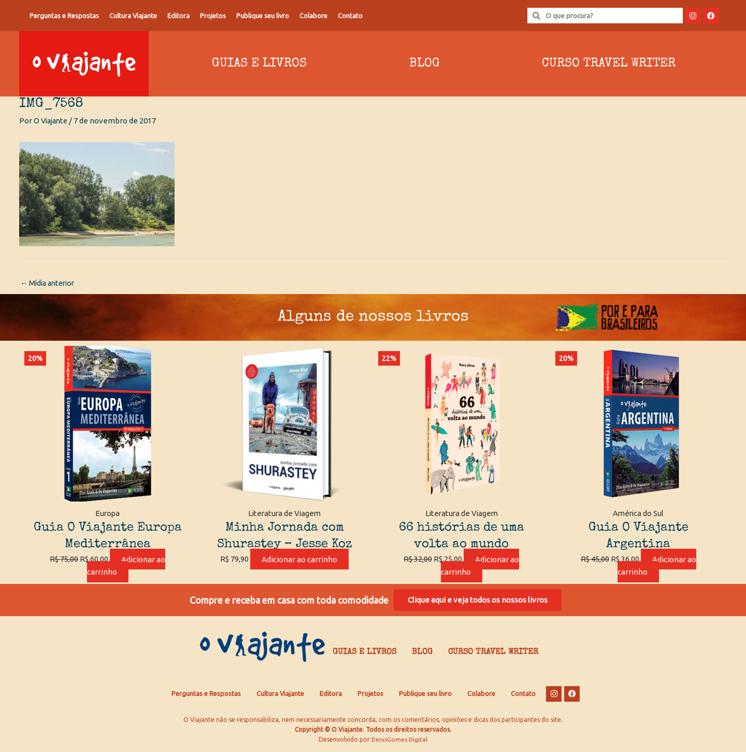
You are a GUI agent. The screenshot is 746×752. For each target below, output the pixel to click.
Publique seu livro (262, 15)
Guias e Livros (259, 64)
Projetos (213, 15)
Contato (350, 15)
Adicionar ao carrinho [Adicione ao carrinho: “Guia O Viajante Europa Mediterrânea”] (126, 566)
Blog (424, 64)
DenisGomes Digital (399, 742)
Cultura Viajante (133, 15)
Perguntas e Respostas (64, 15)
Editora (178, 15)
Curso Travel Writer (609, 64)
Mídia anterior (49, 283)
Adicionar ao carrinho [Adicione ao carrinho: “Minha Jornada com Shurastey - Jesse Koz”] (299, 559)
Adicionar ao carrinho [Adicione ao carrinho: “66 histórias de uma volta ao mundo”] (480, 566)
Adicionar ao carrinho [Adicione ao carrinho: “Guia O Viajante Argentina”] (656, 566)
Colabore (313, 15)
